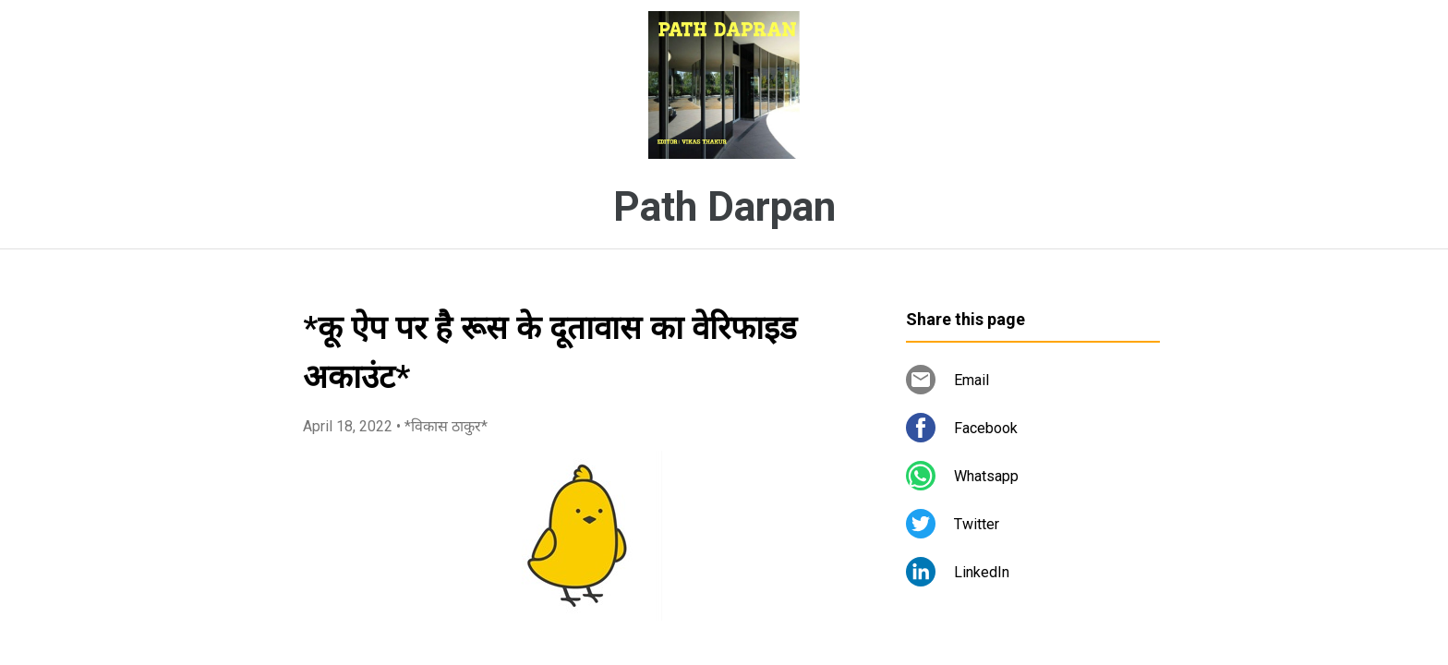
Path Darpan (724, 207)
